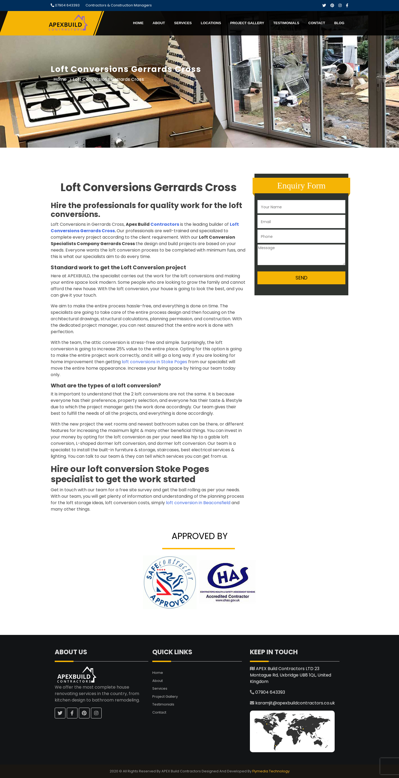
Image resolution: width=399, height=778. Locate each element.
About (159, 23)
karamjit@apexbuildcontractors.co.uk (295, 703)
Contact (316, 23)
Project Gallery (247, 23)
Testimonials (286, 23)
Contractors (164, 224)
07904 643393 (67, 5)
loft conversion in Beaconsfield (198, 503)
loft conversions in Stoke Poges (154, 362)
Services (183, 23)
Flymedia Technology (271, 771)
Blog (339, 23)
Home (138, 23)
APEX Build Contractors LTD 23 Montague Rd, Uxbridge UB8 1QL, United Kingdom (290, 675)
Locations (211, 23)
